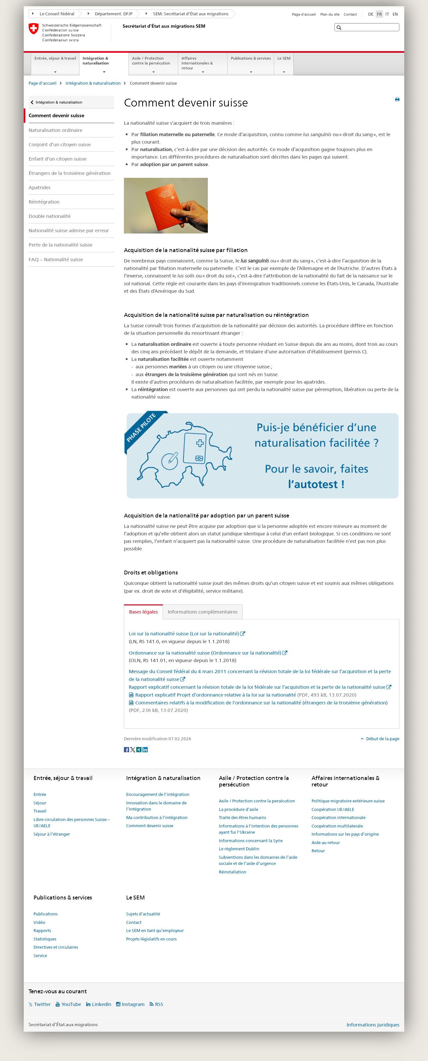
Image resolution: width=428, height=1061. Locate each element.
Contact (350, 14)
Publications (45, 913)
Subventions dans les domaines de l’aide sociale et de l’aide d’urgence (258, 860)
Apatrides (39, 187)
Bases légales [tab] (143, 612)
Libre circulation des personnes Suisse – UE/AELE (71, 822)
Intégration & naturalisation (103, 63)
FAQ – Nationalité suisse (56, 259)
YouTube (71, 1004)
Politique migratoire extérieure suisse (348, 800)
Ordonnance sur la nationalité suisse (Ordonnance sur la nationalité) (205, 653)
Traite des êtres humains (242, 817)
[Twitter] (133, 749)
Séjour (39, 802)
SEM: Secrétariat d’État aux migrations (187, 14)
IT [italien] (387, 14)
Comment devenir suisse (149, 825)
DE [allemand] (370, 14)
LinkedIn (101, 1004)
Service (40, 955)
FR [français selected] (379, 14)
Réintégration (44, 202)
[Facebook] (127, 749)
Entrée (39, 794)
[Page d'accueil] (121, 32)
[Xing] (139, 749)
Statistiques (44, 938)
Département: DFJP (110, 14)
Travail (40, 810)
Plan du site (330, 14)
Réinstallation (232, 871)
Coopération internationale (339, 817)
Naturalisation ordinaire (55, 130)
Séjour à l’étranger (51, 834)
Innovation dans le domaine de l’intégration (156, 806)
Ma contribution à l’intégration (157, 817)
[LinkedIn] (145, 749)
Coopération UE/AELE (333, 809)
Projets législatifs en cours (151, 938)
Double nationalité (50, 216)
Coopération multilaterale (337, 825)
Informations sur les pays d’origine (345, 834)
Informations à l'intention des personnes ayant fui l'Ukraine (258, 829)
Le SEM (283, 58)
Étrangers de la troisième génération (70, 173)
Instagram (133, 1004)
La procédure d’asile (238, 809)
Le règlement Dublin (239, 848)
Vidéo (39, 922)
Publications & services (251, 58)
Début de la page (382, 738)
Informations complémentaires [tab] (202, 612)
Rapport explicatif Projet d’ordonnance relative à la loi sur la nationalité (245, 695)
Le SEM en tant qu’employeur (155, 930)
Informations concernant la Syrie (251, 840)
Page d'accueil (304, 14)
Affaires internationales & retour (197, 63)
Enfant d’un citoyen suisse (58, 159)
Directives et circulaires (55, 947)
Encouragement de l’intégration (157, 794)
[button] (339, 27)
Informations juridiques (373, 1025)
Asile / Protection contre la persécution (151, 60)
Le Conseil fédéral (53, 14)
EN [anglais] (395, 14)
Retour (318, 850)
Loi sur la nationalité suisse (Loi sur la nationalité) (184, 633)
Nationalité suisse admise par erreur (69, 230)
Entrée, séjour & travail (55, 58)
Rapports (42, 930)
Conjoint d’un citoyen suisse (60, 144)
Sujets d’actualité (143, 913)
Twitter (42, 1004)
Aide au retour (326, 842)
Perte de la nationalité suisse (60, 245)
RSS (159, 1004)
